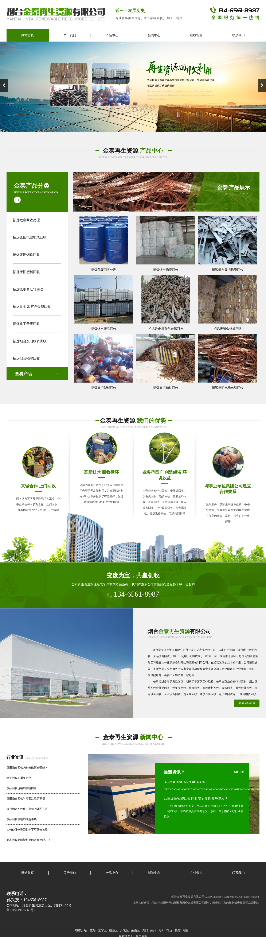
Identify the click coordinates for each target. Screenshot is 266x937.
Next (262, 85)
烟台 (186, 930)
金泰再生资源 (133, 150)
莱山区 (135, 930)
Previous (4, 85)
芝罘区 (102, 930)
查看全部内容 (247, 703)
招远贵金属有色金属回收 (165, 328)
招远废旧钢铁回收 (26, 254)
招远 (169, 930)
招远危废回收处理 (26, 220)
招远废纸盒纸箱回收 (28, 289)
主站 (93, 930)
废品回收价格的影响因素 (22, 788)
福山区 (113, 930)
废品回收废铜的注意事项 (22, 819)
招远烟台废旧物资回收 (30, 341)
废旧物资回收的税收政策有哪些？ (27, 767)
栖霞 (178, 930)
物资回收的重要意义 (19, 777)
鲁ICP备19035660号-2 (21, 910)
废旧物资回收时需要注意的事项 (26, 798)
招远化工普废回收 (26, 324)
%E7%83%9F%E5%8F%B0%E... (187, 782)
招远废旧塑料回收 (26, 272)
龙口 (145, 930)
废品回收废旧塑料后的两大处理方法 (28, 839)
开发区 (124, 930)
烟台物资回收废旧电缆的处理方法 (27, 808)
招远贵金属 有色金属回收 (32, 306)
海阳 (161, 930)
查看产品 (23, 373)
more (239, 772)
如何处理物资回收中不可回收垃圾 (27, 829)
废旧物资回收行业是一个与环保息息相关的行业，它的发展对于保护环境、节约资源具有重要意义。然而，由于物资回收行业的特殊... (203, 811)
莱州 (153, 930)
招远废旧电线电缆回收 (30, 237)
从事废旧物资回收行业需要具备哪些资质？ (196, 798)
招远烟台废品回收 (103, 328)
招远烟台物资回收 (26, 358)
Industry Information (27, 757)
